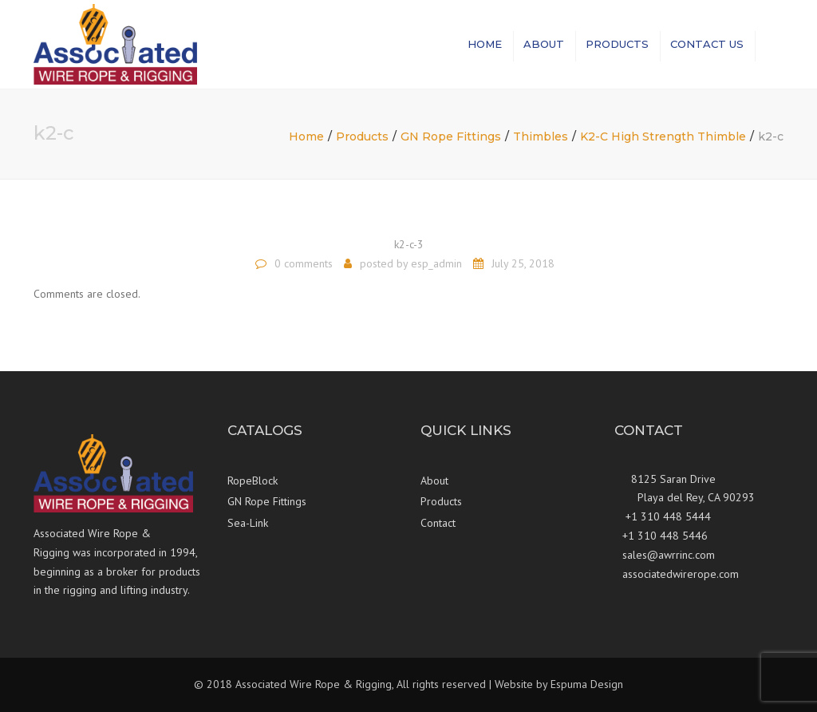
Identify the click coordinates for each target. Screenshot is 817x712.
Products (617, 44)
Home (485, 44)
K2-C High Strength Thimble (663, 136)
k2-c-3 (409, 244)
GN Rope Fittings (451, 136)
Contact (438, 523)
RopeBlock (252, 480)
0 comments (303, 263)
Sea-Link (247, 523)
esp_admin (436, 263)
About (543, 44)
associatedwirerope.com (680, 574)
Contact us (707, 44)
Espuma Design (587, 684)
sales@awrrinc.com (668, 555)
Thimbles (540, 136)
